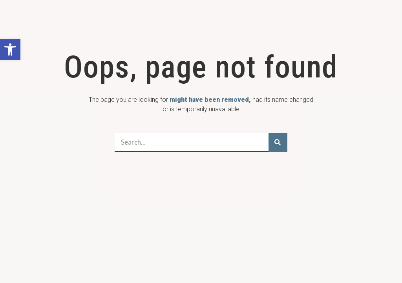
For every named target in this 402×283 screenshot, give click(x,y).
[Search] (278, 142)
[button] (10, 49)
